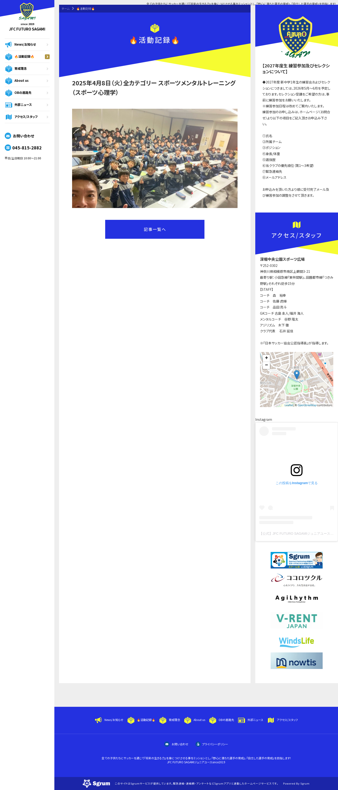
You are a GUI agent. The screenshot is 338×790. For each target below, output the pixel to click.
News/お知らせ (27, 45)
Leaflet (289, 405)
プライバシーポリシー (211, 744)
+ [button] (266, 358)
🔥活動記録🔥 (27, 57)
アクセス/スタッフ (27, 117)
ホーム (65, 8)
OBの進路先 (27, 93)
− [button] (266, 365)
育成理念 (27, 69)
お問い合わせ (19, 135)
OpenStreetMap (307, 405)
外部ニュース (27, 105)
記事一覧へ (155, 229)
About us (27, 81)
